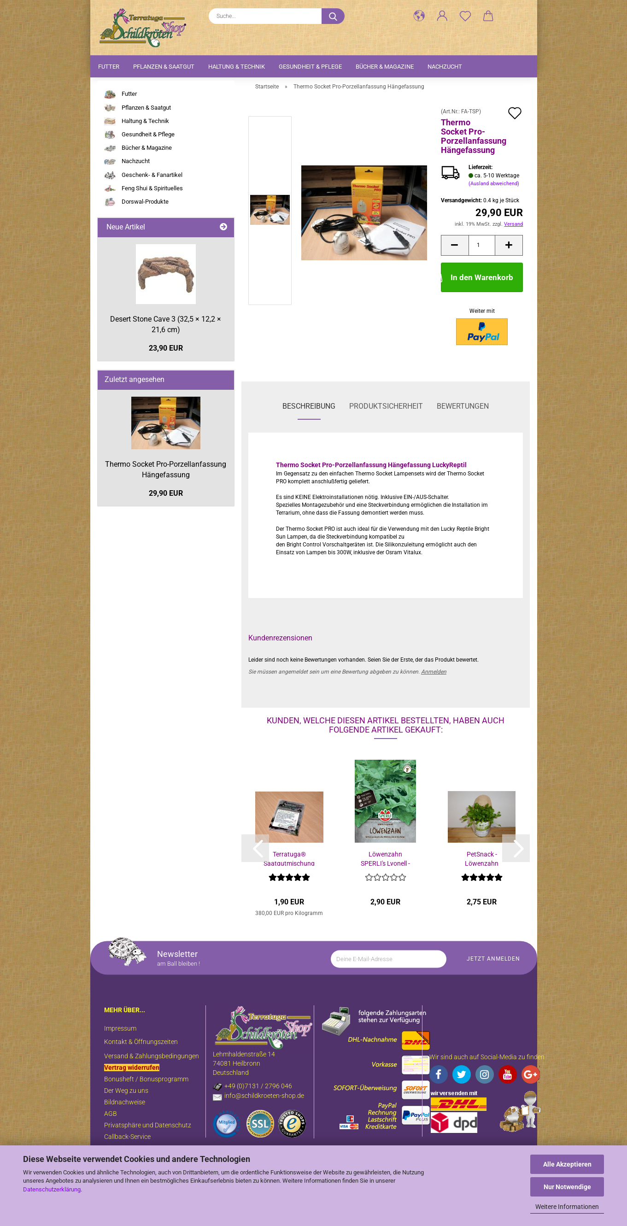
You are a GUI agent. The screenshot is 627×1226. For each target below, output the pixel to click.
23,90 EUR (166, 348)
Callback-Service (127, 1136)
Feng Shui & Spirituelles (143, 188)
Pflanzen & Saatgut (163, 66)
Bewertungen (463, 406)
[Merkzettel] (465, 16)
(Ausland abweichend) (494, 184)
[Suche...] (333, 16)
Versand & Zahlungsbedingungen (151, 1056)
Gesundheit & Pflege (310, 66)
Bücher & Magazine (385, 66)
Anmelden (433, 672)
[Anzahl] (482, 245)
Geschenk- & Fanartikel (143, 175)
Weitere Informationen (567, 1206)
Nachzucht (445, 66)
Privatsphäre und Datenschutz (147, 1125)
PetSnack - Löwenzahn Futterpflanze (482, 858)
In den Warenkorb (477, 276)
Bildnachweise (124, 1102)
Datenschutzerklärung (52, 1189)
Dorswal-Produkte (136, 202)
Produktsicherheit (386, 406)
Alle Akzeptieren (567, 1164)
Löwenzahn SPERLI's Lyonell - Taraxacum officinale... (385, 858)
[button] (419, 16)
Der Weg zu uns (126, 1090)
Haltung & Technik (236, 66)
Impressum (120, 1028)
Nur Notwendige (567, 1187)
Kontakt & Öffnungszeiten (141, 1041)
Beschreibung (308, 406)
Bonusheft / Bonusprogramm (146, 1079)
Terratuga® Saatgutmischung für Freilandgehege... (289, 858)
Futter (108, 66)
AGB (110, 1113)
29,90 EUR (166, 493)
